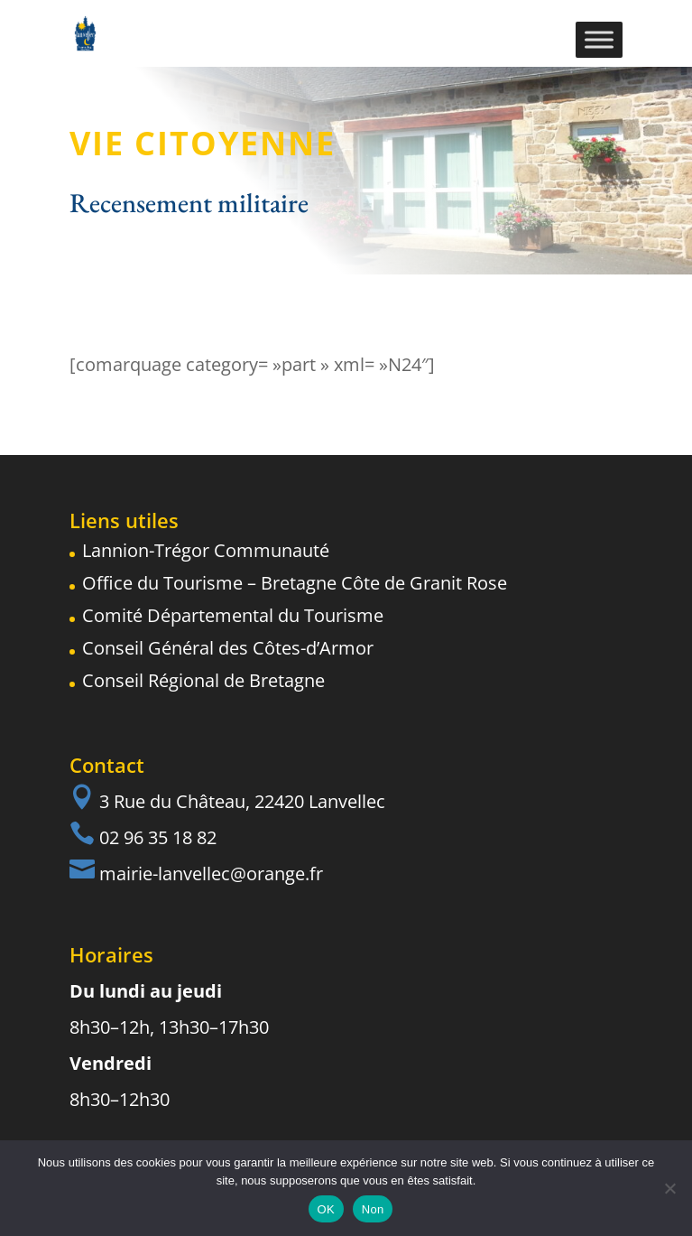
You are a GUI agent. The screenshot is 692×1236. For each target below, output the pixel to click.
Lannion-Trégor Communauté (205, 550)
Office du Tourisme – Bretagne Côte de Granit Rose (294, 583)
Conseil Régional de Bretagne (203, 680)
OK (326, 1209)
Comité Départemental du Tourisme (232, 615)
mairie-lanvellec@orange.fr (211, 873)
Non (373, 1209)
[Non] (669, 1188)
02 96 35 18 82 (158, 837)
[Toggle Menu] (599, 39)
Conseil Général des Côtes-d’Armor (228, 648)
